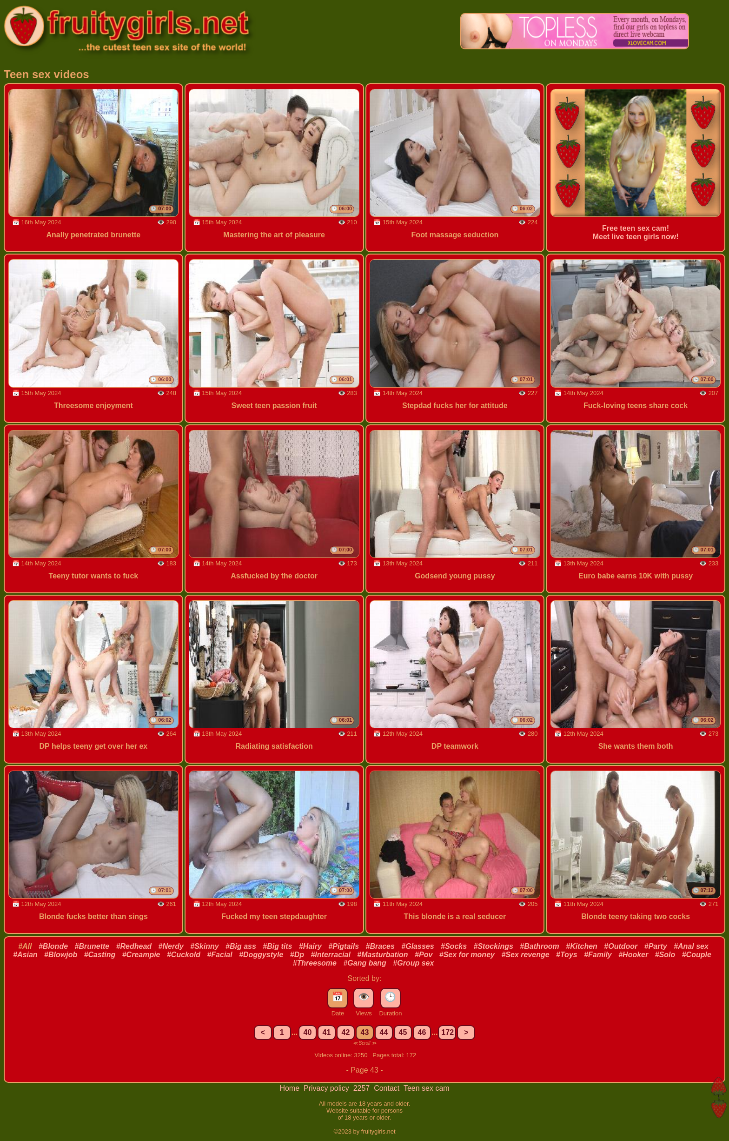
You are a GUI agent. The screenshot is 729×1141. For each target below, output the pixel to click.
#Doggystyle (261, 955)
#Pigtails (343, 946)
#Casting (100, 955)
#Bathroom (539, 946)
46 (422, 1032)
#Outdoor (620, 946)
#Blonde (53, 946)
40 (308, 1032)
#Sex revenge (525, 955)
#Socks (454, 946)
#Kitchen (581, 946)
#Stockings (493, 946)
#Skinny (204, 946)
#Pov (423, 955)
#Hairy (310, 946)
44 (384, 1032)
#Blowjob (60, 955)
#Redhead (134, 946)
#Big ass (240, 946)
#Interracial (330, 955)
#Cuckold (183, 955)
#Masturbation (382, 955)
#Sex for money (467, 955)
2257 (362, 1088)
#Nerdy (171, 946)
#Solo (665, 955)
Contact (388, 1088)
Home (290, 1088)
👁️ (364, 997)
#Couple (696, 955)
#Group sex (413, 963)
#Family (598, 955)
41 (327, 1032)
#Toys (566, 955)
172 (447, 1032)
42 (346, 1032)
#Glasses (417, 946)
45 (403, 1032)
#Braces (380, 946)
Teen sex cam (427, 1088)
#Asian (25, 955)
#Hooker (633, 955)
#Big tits (277, 946)
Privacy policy (327, 1088)
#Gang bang (364, 963)
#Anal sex (691, 946)
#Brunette (92, 946)
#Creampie (141, 955)
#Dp (297, 955)
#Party (655, 946)
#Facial (219, 955)
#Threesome (315, 963)
